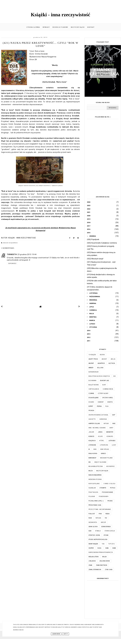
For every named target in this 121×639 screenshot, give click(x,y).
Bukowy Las (104, 380)
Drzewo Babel (107, 397)
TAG (103, 544)
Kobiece (91, 436)
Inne (113, 423)
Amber (91, 367)
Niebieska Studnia (95, 479)
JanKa (100, 432)
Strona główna (33, 27)
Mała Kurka (93, 453)
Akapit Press (93, 359)
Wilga (104, 557)
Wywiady (46, 27)
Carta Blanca (94, 389)
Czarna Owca (108, 389)
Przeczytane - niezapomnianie (100, 509)
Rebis (107, 514)
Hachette (92, 419)
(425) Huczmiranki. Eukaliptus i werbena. (102, 243)
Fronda (91, 410)
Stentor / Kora (94, 535)
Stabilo (98, 531)
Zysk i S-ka (108, 569)
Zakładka (92, 561)
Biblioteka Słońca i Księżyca (99, 376)
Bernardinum (93, 372)
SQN (90, 531)
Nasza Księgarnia (10, 242)
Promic (110, 501)
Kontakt (91, 27)
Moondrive (110, 466)
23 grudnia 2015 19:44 (27, 254)
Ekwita (109, 402)
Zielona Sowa (104, 561)
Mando (103, 453)
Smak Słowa (93, 526)
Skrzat (103, 522)
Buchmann (92, 380)
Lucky (114, 445)
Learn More (56, 634)
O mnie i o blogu (109, 483)
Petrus (112, 488)
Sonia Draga (105, 526)
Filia (106, 406)
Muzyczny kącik (77, 27)
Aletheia (111, 363)
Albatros (101, 363)
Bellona (100, 367)
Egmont (101, 402)
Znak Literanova (95, 569)
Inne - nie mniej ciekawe (97, 428)
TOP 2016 (111, 544)
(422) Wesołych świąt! (95, 259)
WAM (114, 548)
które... (102, 440)
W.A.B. (99, 548)
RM (106, 518)
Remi (90, 518)
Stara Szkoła (110, 531)
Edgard (91, 402)
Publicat (92, 514)
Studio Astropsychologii (98, 539)
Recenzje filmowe (60, 27)
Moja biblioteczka (96, 466)
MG (90, 462)
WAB (107, 548)
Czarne (91, 393)
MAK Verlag (104, 449)
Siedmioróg (93, 522)
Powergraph (103, 496)
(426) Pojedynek (93, 239)
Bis (114, 376)
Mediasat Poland (106, 458)
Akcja (113, 359)
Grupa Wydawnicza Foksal (98, 415)
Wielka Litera (93, 557)
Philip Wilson (93, 492)
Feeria (99, 406)
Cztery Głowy (103, 393)
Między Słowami (100, 462)
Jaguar (91, 432)
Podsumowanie (107, 492)
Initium (106, 423)
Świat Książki (93, 544)
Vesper (91, 548)
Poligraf (92, 496)
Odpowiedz (12, 263)
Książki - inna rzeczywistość (60, 14)
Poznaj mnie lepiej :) (96, 501)
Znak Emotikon (101, 565)
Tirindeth (12, 254)
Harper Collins (94, 423)
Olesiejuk (92, 488)
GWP (113, 415)
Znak (90, 565)
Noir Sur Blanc (94, 483)
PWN (100, 514)
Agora (102, 355)
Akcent (104, 359)
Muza (91, 471)
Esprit (91, 406)
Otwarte (102, 488)
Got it (66, 634)
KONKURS (110, 436)
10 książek (92, 355)
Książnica (92, 440)
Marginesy (92, 458)
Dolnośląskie (94, 397)
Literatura (104, 445)
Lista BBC (112, 440)
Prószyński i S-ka (95, 505)
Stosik (106, 535)
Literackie (92, 445)
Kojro (100, 436)
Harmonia (103, 419)
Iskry (111, 428)
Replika (98, 518)
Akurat (91, 363)
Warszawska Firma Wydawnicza (101, 552)
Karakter (109, 432)
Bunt (104, 385)
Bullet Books (94, 385)
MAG (95, 449)
